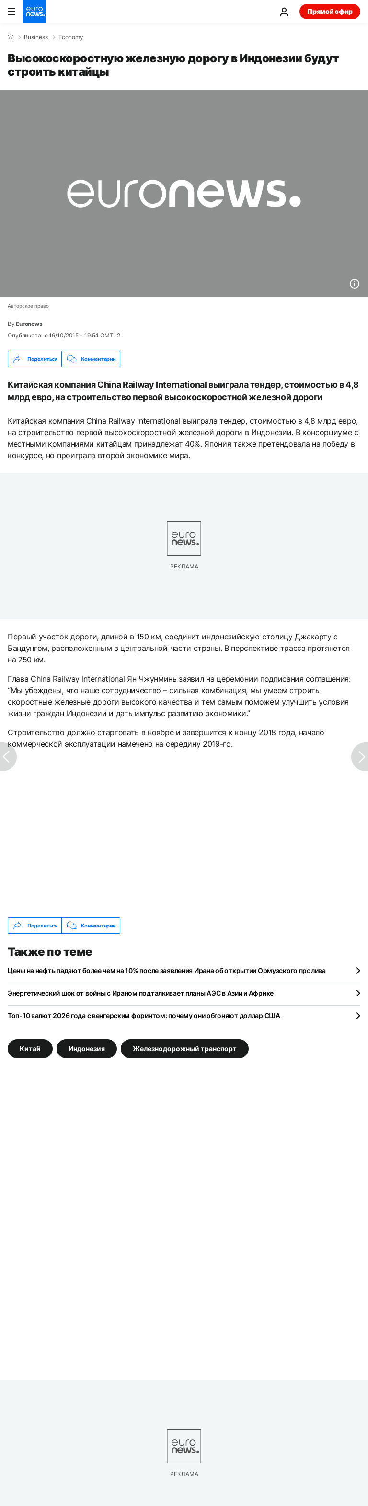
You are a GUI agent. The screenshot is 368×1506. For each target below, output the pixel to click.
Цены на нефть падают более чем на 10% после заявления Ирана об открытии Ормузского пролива (167, 970)
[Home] (10, 37)
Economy (70, 37)
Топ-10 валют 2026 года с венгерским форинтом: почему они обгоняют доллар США (144, 1015)
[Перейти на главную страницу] (34, 11)
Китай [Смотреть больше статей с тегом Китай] (30, 1048)
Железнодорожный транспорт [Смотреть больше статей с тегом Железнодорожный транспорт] (185, 1048)
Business (36, 37)
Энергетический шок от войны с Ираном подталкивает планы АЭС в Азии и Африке (141, 993)
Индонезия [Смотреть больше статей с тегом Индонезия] (87, 1048)
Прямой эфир (330, 11)
